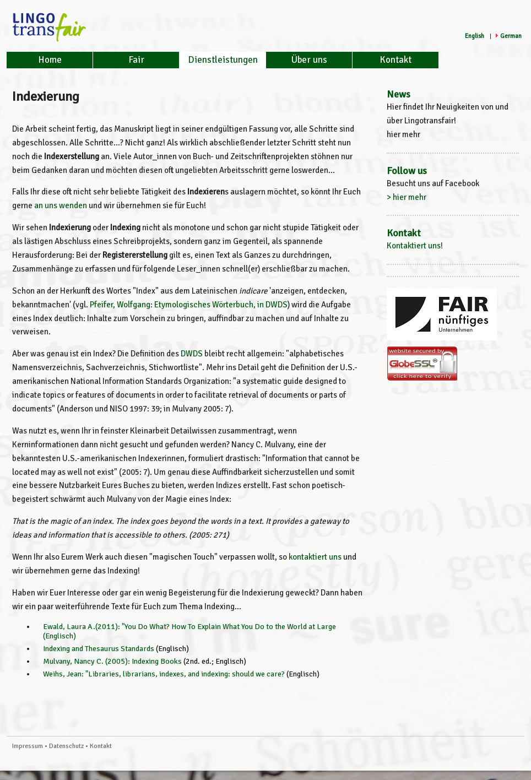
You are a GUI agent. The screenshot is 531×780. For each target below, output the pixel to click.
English (474, 36)
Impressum (27, 746)
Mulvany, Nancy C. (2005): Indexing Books (112, 661)
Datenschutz (66, 746)
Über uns (309, 60)
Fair (136, 60)
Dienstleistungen (223, 60)
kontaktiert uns (315, 557)
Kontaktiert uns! (415, 246)
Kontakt (395, 60)
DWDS (192, 354)
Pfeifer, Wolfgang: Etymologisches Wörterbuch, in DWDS (189, 305)
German (511, 36)
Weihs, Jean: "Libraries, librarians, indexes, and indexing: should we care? (164, 674)
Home (50, 60)
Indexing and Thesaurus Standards (98, 648)
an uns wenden (60, 205)
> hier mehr (406, 197)
